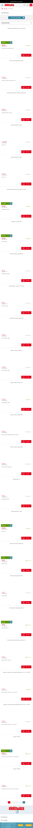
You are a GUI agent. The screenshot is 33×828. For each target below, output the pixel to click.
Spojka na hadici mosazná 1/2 (16, 350)
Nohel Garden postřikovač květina (16, 60)
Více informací (8, 827)
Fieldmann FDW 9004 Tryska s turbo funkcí (16, 28)
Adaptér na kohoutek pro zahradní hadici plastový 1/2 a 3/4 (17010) (16, 672)
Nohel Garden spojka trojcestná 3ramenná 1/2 (16, 640)
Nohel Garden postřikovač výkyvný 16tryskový (16, 92)
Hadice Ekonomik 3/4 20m (16, 157)
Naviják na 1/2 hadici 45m (16, 221)
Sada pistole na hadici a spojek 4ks (16, 318)
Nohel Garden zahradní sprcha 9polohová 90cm (16, 189)
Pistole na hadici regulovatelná (16, 414)
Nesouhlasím (28, 825)
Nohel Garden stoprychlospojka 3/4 (16, 608)
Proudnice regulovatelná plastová (16, 253)
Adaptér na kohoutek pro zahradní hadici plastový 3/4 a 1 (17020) (16, 704)
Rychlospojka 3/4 (16, 479)
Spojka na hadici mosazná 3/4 (16, 382)
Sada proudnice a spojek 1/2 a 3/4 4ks (16, 286)
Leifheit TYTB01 (16, 736)
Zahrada (5, 8)
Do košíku (28, 55)
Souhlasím (20, 825)
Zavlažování (10, 8)
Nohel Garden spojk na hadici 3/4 (16, 543)
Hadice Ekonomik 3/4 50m (16, 125)
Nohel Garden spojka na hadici (16, 575)
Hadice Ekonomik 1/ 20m (16, 511)
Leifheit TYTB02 (16, 768)
